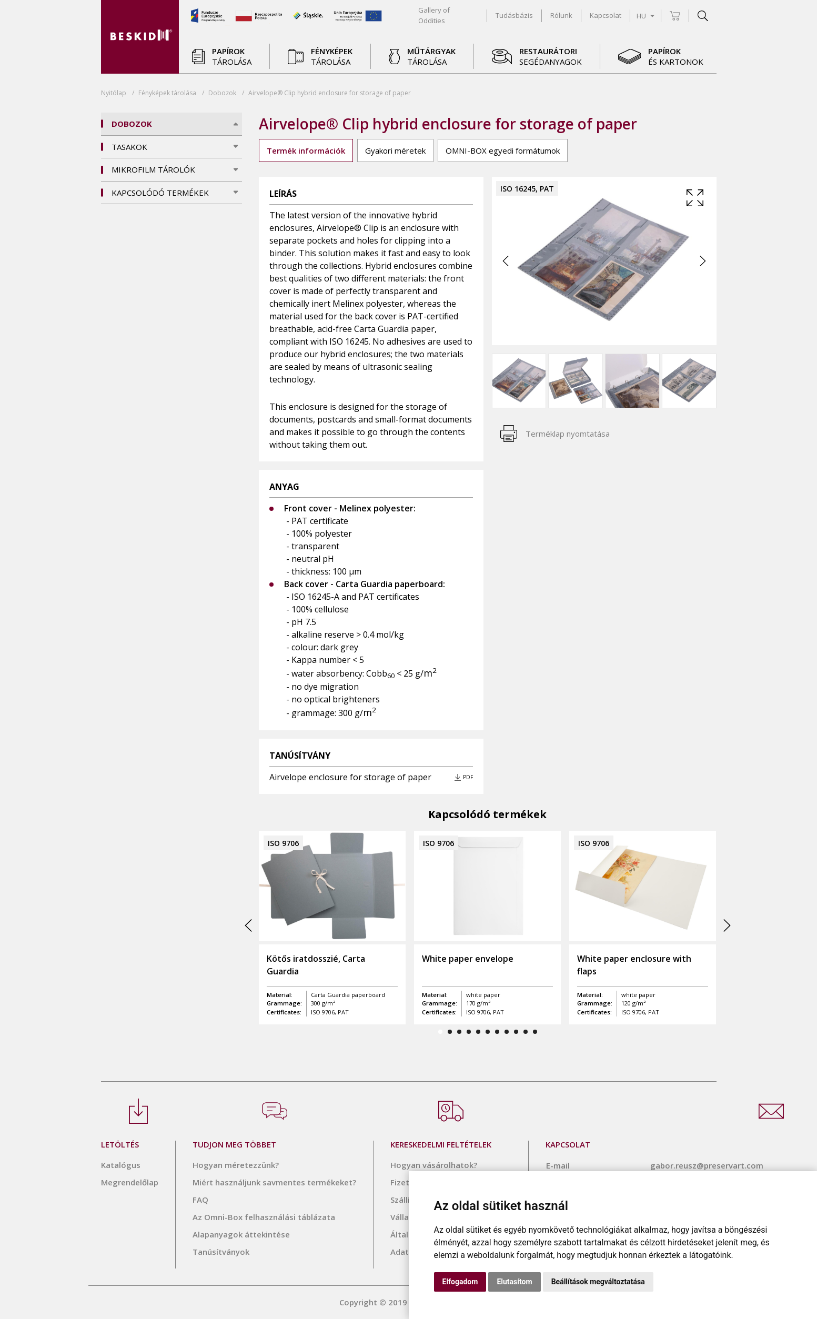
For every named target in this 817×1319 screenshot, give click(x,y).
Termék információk (306, 150)
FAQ (200, 1199)
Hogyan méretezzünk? (236, 1165)
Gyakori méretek (395, 150)
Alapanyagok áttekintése (241, 1234)
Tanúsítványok (221, 1251)
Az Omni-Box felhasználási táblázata (264, 1217)
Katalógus (120, 1165)
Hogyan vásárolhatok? (433, 1165)
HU (645, 16)
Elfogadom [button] (460, 1281)
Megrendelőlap (129, 1182)
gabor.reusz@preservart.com (706, 1165)
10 (525, 1032)
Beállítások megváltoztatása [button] (598, 1281)
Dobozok (222, 92)
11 (535, 1032)
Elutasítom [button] (514, 1281)
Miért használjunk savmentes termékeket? (274, 1182)
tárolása (167, 92)
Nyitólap (113, 92)
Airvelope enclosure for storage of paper (350, 777)
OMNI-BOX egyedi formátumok (503, 150)
